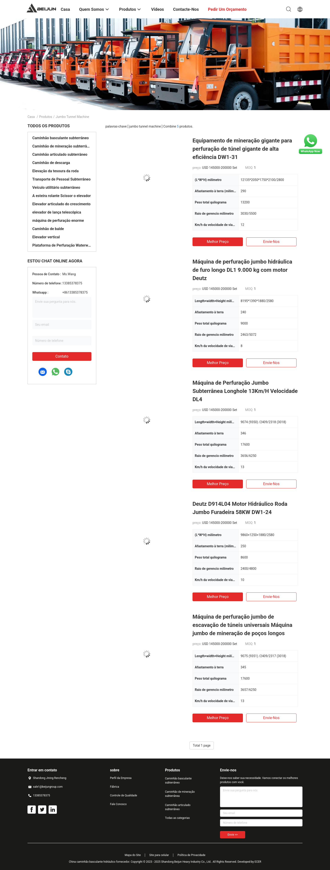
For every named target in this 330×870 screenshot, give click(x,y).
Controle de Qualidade (123, 795)
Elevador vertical (46, 237)
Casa (31, 117)
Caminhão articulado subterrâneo (59, 154)
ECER (258, 861)
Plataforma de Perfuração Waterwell (61, 245)
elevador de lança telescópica (56, 212)
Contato (62, 356)
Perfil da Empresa (121, 778)
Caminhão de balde (48, 229)
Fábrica (114, 786)
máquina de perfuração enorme (58, 220)
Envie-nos (271, 241)
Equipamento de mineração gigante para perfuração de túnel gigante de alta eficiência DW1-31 (242, 148)
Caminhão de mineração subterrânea (61, 146)
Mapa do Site (133, 855)
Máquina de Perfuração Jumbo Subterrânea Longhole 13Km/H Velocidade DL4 (245, 391)
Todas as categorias (177, 818)
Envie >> (233, 834)
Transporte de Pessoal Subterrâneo (61, 179)
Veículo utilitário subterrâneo (56, 187)
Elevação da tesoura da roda (55, 171)
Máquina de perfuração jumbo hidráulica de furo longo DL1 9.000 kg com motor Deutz (242, 269)
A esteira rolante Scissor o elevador (61, 196)
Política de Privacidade (191, 855)
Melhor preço (217, 241)
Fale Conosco (118, 804)
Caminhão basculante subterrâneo (60, 138)
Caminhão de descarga (51, 163)
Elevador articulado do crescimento (61, 204)
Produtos (45, 117)
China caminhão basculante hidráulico (92, 861)
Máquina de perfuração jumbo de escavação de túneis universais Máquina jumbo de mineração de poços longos (242, 625)
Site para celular (159, 855)
